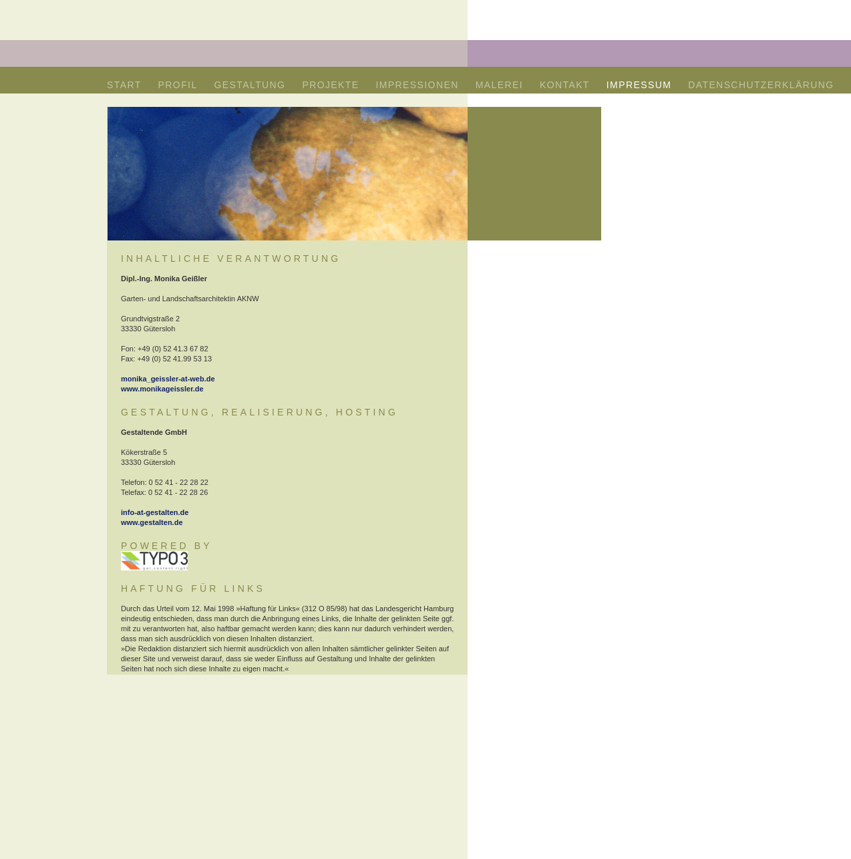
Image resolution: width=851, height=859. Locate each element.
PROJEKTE (330, 84)
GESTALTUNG (250, 84)
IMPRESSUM (639, 84)
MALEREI (499, 84)
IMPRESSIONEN (417, 84)
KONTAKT (565, 84)
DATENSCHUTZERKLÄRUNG (761, 84)
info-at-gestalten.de (154, 512)
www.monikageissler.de (162, 389)
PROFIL (178, 84)
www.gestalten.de (152, 522)
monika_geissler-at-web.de (168, 379)
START (124, 84)
